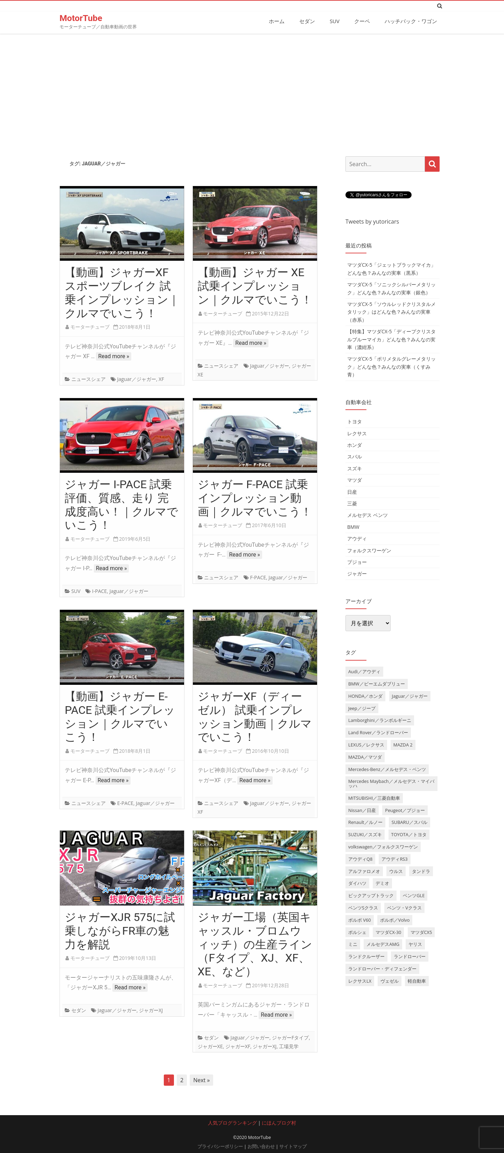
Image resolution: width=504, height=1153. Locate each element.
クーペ (362, 21)
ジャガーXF (237, 1046)
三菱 (352, 503)
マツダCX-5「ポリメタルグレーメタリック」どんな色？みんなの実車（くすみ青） (391, 366)
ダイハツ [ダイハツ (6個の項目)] (357, 883)
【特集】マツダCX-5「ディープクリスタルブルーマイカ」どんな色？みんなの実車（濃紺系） (391, 339)
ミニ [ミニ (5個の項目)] (352, 944)
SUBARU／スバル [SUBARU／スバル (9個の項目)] (409, 822)
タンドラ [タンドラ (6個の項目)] (421, 871)
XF (161, 379)
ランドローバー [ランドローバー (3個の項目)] (410, 956)
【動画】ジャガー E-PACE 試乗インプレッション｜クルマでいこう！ (120, 716)
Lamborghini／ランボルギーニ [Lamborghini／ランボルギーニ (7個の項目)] (379, 720)
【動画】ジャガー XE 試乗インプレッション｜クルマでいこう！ (255, 286)
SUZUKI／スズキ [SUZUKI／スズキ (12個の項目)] (365, 834)
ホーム (277, 21)
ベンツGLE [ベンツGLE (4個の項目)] (414, 895)
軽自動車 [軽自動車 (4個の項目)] (417, 980)
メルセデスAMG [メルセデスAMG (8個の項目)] (382, 944)
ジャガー (357, 573)
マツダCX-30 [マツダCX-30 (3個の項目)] (388, 932)
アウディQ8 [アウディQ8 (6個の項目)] (360, 858)
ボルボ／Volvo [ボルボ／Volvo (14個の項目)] (395, 919)
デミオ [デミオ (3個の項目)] (382, 883)
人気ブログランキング (232, 1122)
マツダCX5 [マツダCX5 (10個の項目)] (421, 932)
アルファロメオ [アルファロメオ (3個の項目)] (364, 871)
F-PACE (258, 577)
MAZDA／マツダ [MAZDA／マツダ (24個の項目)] (365, 756)
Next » (201, 1080)
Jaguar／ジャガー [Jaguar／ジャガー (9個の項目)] (410, 696)
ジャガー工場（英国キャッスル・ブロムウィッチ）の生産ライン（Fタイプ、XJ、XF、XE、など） (255, 944)
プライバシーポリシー (220, 1146)
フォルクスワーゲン (369, 550)
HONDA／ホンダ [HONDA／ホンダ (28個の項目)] (365, 696)
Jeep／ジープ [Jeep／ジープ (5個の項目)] (362, 708)
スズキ (354, 468)
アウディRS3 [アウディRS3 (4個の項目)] (394, 858)
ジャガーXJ (151, 1010)
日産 (352, 491)
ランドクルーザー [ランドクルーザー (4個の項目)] (366, 956)
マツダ (354, 479)
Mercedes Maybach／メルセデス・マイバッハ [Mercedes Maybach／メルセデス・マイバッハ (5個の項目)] (391, 783)
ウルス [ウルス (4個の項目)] (396, 871)
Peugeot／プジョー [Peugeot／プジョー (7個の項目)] (405, 810)
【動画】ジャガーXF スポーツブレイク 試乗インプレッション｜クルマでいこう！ (122, 293)
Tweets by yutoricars (372, 221)
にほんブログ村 (279, 1122)
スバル (354, 456)
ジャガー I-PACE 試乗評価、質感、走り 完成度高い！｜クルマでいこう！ (121, 504)
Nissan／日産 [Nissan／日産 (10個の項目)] (362, 810)
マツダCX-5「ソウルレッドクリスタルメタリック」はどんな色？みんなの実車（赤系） (391, 311)
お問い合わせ (261, 1146)
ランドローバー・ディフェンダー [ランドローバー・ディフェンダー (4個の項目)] (382, 968)
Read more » (113, 356)
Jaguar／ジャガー (136, 379)
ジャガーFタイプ (290, 1037)
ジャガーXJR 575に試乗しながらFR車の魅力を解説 (120, 930)
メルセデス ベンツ (367, 515)
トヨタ (354, 421)
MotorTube (81, 18)
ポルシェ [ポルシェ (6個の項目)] (357, 932)
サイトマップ (293, 1146)
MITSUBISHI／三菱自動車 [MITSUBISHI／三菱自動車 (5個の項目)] (374, 797)
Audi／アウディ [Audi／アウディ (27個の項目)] (364, 671)
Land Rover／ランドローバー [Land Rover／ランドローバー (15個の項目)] (378, 732)
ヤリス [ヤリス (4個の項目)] (415, 944)
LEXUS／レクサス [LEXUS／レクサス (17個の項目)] (366, 744)
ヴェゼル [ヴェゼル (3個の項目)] (389, 980)
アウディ (357, 538)
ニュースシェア (88, 379)
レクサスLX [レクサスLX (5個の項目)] (359, 980)
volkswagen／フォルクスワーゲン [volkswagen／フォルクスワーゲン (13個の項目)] (383, 846)
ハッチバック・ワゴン (411, 21)
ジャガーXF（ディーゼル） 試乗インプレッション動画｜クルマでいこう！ (255, 716)
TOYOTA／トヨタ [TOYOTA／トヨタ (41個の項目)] (409, 834)
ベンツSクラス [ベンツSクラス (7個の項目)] (363, 907)
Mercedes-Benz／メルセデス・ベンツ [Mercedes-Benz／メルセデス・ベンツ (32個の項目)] (387, 769)
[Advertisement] (252, 92)
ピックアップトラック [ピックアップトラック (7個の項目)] (371, 895)
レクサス (357, 433)
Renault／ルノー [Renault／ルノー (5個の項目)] (365, 822)
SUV (335, 21)
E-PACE (125, 802)
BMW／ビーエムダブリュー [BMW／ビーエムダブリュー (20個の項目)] (376, 683)
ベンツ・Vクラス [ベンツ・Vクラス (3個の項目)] (404, 907)
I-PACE (99, 591)
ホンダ (354, 444)
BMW (353, 526)
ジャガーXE (210, 1046)
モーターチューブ (90, 326)
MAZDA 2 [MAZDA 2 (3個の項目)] (403, 744)
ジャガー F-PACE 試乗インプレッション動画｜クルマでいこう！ (255, 497)
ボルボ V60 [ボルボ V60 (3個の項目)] (359, 919)
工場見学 (289, 1046)
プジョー (357, 561)
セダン (307, 21)
